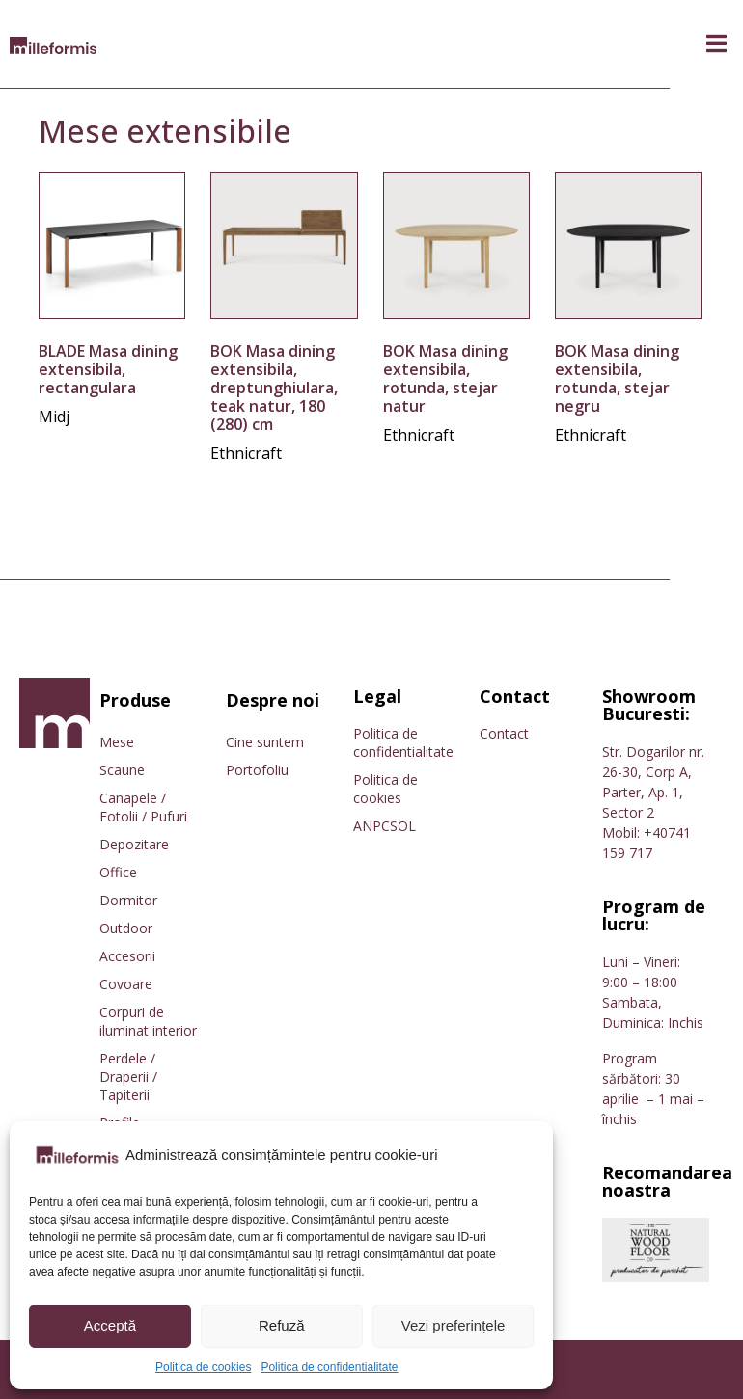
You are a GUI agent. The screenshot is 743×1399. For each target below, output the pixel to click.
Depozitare (134, 844)
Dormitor (128, 900)
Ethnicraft (246, 453)
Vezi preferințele (453, 1325)
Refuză (282, 1325)
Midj (54, 416)
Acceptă (110, 1325)
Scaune (122, 770)
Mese (116, 742)
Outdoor (125, 928)
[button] (716, 44)
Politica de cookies (203, 1367)
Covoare (125, 984)
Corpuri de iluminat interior (148, 1021)
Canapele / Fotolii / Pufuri (143, 807)
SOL (403, 826)
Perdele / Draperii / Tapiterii (128, 1076)
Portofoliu (257, 770)
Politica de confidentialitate (329, 1367)
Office (118, 872)
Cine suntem (265, 742)
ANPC (371, 826)
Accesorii (127, 956)
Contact (504, 733)
